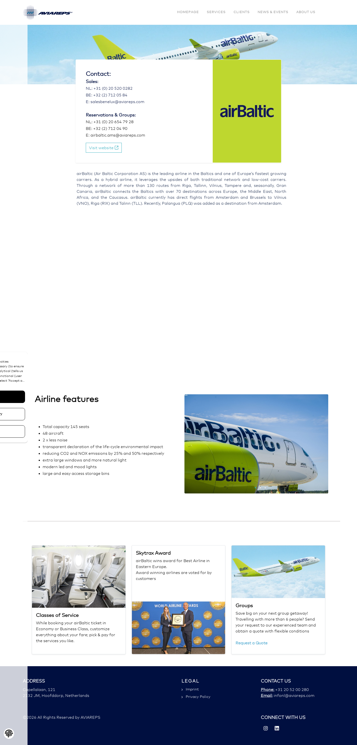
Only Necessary (37, 414)
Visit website (104, 147)
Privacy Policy (198, 697)
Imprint (192, 689)
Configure (37, 431)
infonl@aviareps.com (293, 696)
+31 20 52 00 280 (291, 690)
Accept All (37, 396)
